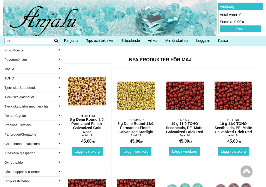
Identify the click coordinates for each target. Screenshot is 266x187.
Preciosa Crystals (32, 125)
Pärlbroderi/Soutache (32, 134)
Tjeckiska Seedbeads (32, 88)
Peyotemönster (32, 60)
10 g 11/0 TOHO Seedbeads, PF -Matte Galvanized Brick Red (184, 128)
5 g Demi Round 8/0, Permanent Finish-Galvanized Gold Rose (87, 125)
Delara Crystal (32, 116)
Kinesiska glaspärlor (32, 153)
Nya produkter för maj (160, 59)
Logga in (203, 40)
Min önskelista (177, 40)
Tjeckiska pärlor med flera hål (32, 106)
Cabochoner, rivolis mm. (32, 144)
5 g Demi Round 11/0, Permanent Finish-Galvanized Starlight (135, 128)
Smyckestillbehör (32, 181)
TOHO (32, 78)
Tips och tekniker (100, 40)
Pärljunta (71, 40)
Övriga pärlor (32, 162)
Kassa (241, 29)
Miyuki (32, 69)
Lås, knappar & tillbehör (32, 172)
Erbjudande (130, 40)
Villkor (153, 40)
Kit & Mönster (32, 50)
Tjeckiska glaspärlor (32, 97)
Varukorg (227, 6)
